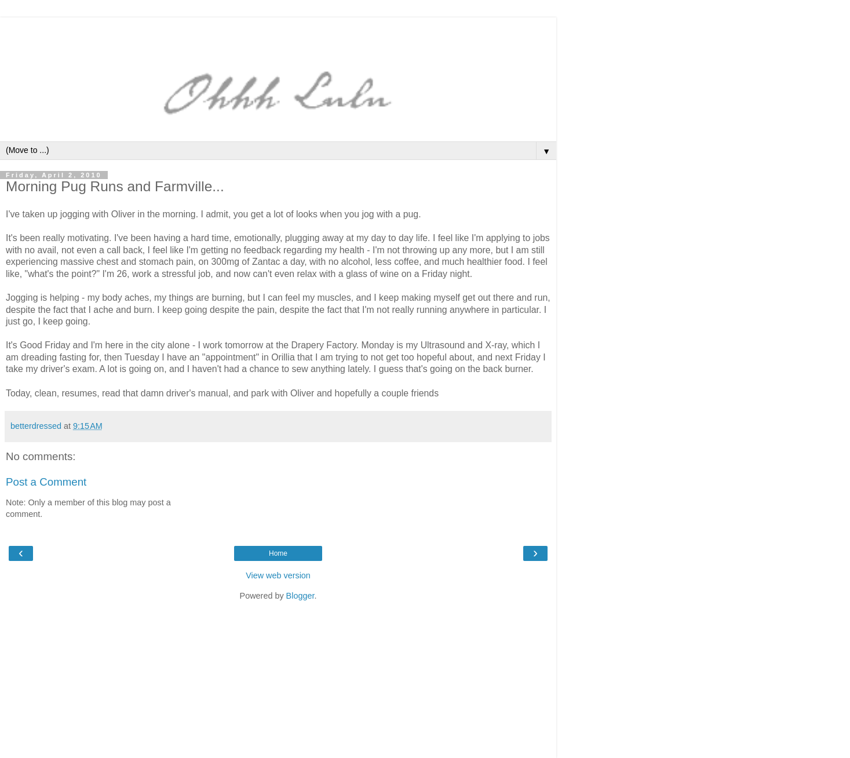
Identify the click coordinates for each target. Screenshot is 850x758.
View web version (278, 575)
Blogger (300, 595)
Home (278, 553)
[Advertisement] (278, 31)
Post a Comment (46, 482)
